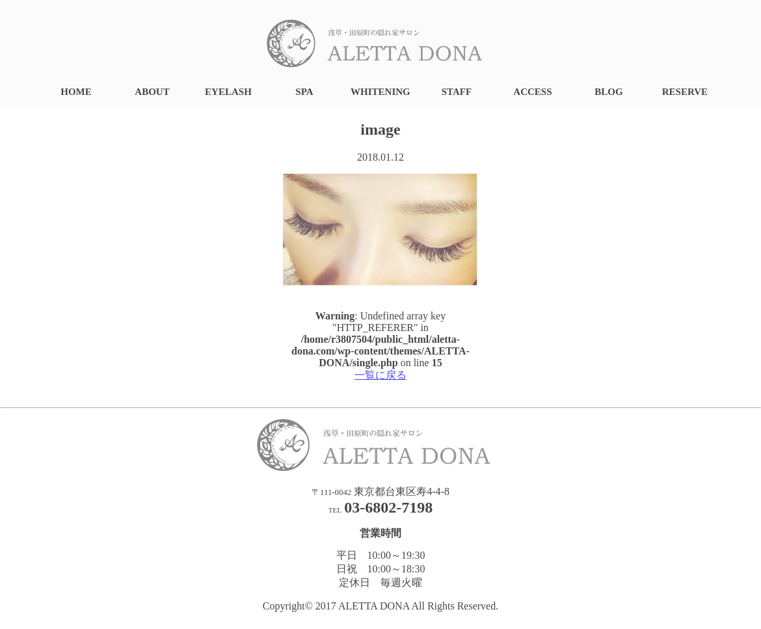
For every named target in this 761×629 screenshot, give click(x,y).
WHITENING (380, 92)
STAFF (457, 92)
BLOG (608, 92)
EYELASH (228, 92)
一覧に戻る (380, 375)
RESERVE (685, 92)
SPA (304, 92)
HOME (76, 92)
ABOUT (152, 92)
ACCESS (532, 92)
